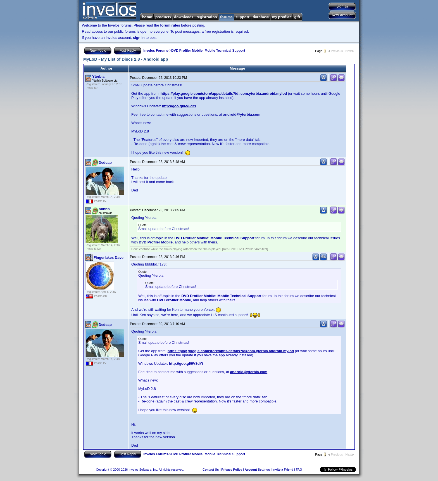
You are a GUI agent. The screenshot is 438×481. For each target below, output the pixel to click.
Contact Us (211, 469)
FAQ (299, 469)
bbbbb (104, 209)
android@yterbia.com (241, 114)
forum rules (170, 25)
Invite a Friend (282, 469)
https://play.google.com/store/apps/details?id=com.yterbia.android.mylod (224, 93)
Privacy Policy (231, 469)
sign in (139, 37)
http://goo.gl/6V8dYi (179, 106)
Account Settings (257, 469)
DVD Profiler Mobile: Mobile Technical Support (208, 51)
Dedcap (105, 162)
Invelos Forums (155, 51)
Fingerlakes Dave (108, 257)
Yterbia (98, 76)
